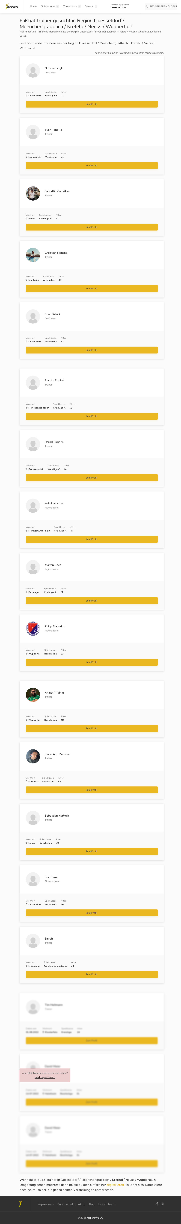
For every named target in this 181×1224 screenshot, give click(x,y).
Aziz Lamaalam (54, 503)
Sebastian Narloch (57, 816)
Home (33, 6)
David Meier (52, 1066)
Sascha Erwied (54, 380)
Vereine (89, 6)
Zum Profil (92, 104)
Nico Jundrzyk (54, 68)
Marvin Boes (53, 565)
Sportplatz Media (118, 7)
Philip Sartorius (55, 626)
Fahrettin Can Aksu (57, 191)
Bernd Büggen (54, 442)
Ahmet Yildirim (54, 693)
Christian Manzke (56, 253)
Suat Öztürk (52, 314)
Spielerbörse (48, 6)
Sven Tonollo (53, 130)
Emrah (49, 939)
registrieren (115, 1185)
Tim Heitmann (54, 1005)
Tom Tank (51, 877)
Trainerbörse (70, 6)
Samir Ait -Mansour (57, 754)
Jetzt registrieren (45, 1077)
